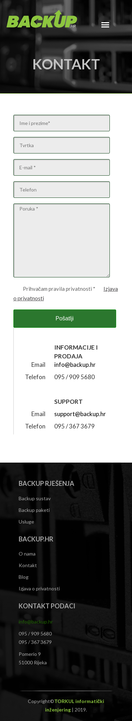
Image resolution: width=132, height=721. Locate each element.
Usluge (26, 522)
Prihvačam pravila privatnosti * (59, 289)
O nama (27, 554)
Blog (24, 577)
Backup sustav (35, 498)
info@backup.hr (75, 364)
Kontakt (28, 565)
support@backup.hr (80, 414)
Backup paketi (34, 510)
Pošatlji (65, 318)
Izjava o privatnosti (39, 588)
